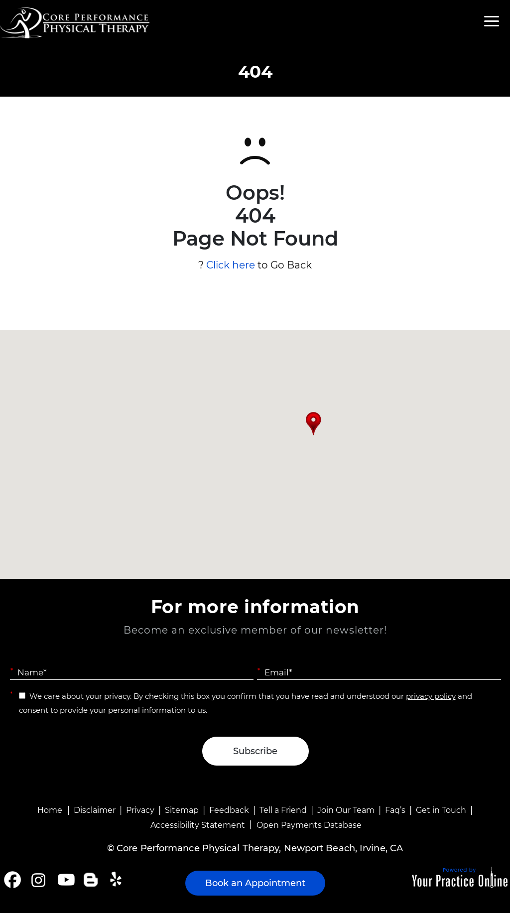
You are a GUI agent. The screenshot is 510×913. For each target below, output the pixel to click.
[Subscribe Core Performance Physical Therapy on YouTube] (65, 879)
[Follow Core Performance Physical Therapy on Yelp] (117, 879)
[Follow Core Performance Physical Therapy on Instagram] (37, 879)
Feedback (229, 810)
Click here (230, 265)
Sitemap (182, 810)
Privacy (140, 810)
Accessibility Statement (197, 825)
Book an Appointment (255, 883)
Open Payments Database (309, 825)
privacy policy (431, 696)
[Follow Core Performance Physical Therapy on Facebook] (12, 879)
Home (49, 810)
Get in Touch (441, 810)
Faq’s (395, 810)
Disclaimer (95, 810)
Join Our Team (346, 810)
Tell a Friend (283, 810)
